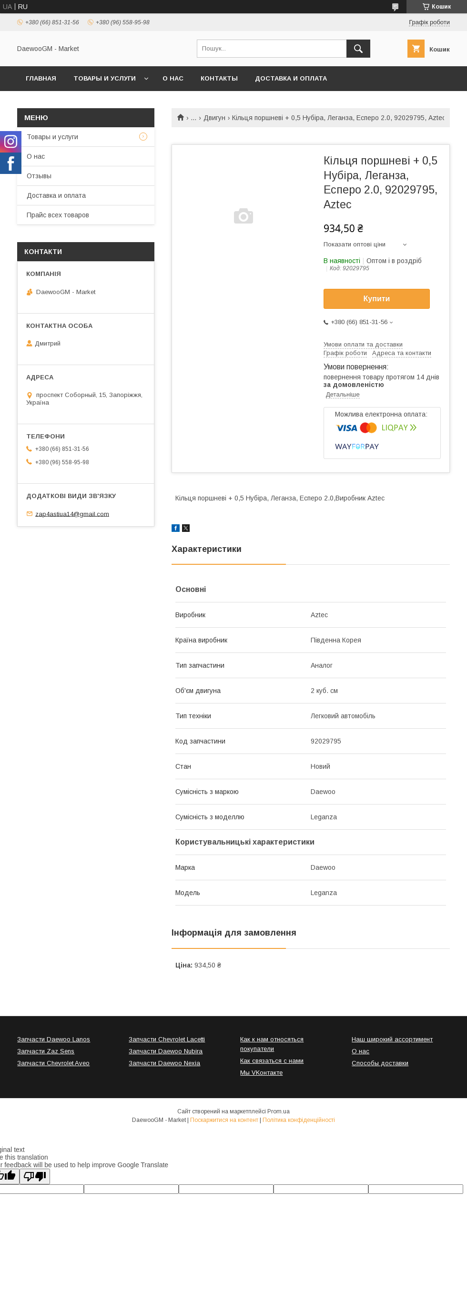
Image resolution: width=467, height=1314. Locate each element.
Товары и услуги (104, 78)
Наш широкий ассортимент (392, 1039)
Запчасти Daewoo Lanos (53, 1039)
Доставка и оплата (291, 78)
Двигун (214, 118)
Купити (377, 299)
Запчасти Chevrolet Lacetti (167, 1039)
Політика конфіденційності (299, 1120)
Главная (41, 78)
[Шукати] (358, 49)
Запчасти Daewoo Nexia (164, 1063)
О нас (172, 78)
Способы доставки (380, 1063)
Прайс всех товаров (58, 215)
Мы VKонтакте (261, 1072)
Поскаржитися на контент (224, 1120)
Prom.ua (278, 1111)
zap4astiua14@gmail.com (72, 513)
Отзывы (39, 176)
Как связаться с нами (272, 1060)
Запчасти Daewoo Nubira (166, 1051)
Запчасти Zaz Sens (45, 1051)
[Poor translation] (35, 1176)
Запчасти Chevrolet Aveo (53, 1063)
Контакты (219, 78)
